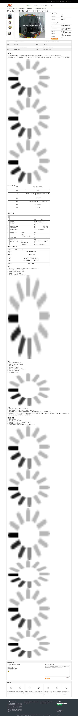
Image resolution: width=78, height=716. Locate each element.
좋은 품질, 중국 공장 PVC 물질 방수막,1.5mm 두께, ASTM (46, 702)
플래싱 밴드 (15, 8)
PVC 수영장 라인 (11, 701)
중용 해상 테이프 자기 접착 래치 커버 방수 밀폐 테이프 (57, 692)
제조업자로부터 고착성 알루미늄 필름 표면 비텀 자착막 (29, 692)
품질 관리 (47, 5)
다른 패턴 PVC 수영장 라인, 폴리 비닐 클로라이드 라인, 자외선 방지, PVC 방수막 (15, 704)
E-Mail (58, 710)
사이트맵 (61, 710)
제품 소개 (28, 5)
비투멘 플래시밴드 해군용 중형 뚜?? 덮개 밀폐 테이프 (48, 692)
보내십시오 (59, 704)
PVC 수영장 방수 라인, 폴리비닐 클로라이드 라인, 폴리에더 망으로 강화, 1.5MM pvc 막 (15, 710)
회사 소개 (36, 5)
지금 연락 (55, 38)
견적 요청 (62, 1)
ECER (61, 715)
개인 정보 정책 (18, 715)
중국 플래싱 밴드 (25, 715)
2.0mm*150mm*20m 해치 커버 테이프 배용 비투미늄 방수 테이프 (66, 692)
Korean (69, 1)
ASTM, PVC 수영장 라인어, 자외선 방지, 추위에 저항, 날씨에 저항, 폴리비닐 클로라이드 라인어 (15, 707)
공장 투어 (42, 5)
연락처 (52, 5)
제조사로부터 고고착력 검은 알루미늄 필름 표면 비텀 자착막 (11, 692)
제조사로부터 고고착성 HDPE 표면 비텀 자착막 (20, 692)
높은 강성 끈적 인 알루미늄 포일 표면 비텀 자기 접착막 (38, 692)
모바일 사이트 (59, 711)
